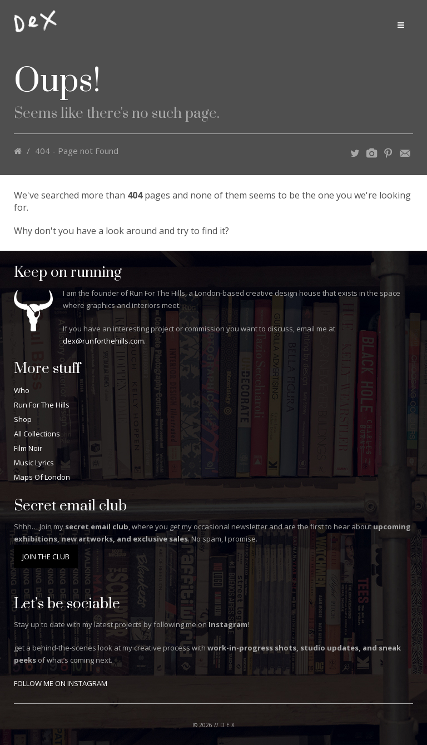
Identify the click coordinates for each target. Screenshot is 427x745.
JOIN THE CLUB (45, 557)
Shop (23, 419)
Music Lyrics (34, 463)
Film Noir (28, 448)
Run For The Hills (41, 405)
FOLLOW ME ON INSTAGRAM (60, 683)
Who (21, 390)
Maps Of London (42, 477)
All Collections (37, 434)
